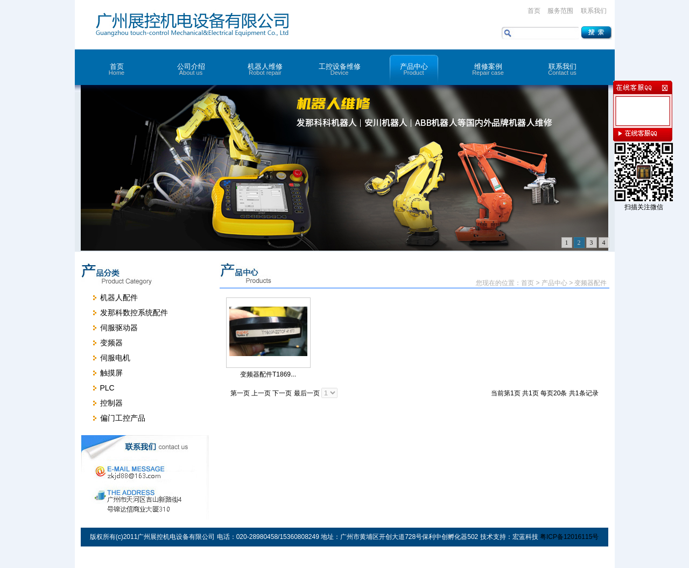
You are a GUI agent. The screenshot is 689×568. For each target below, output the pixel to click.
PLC (107, 388)
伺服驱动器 (119, 327)
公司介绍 (191, 69)
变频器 (111, 342)
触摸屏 (111, 372)
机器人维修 (265, 69)
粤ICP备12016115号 (569, 537)
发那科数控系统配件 (134, 312)
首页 (534, 11)
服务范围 (560, 11)
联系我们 (594, 11)
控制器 (111, 403)
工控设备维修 (339, 69)
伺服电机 (115, 357)
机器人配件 (119, 297)
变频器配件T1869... (268, 374)
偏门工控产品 (122, 418)
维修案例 (488, 69)
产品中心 (414, 69)
